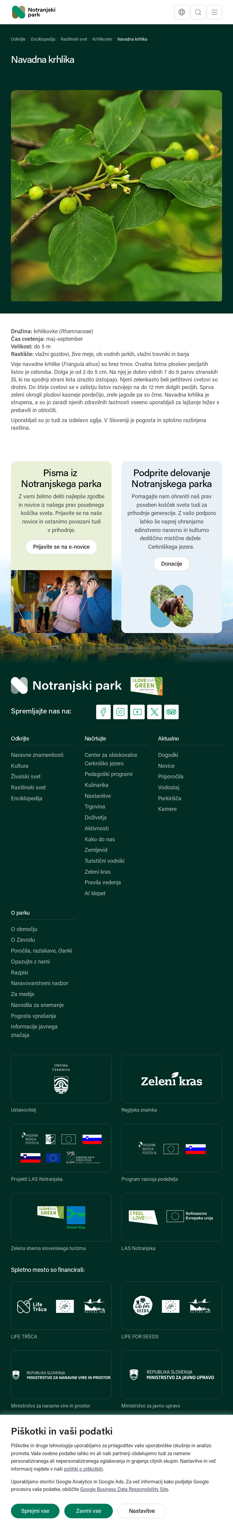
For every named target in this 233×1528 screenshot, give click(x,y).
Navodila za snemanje (37, 1005)
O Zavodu (23, 940)
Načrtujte (95, 739)
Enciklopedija (43, 39)
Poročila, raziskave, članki (41, 951)
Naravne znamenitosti (37, 755)
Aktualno (168, 739)
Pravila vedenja (103, 883)
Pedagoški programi (109, 775)
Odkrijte (18, 39)
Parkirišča (169, 799)
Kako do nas (100, 840)
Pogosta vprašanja (33, 1016)
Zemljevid (96, 850)
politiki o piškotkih (83, 1469)
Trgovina (95, 807)
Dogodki (168, 755)
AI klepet (95, 894)
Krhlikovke (102, 39)
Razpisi (19, 973)
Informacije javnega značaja (34, 1031)
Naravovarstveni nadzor (39, 984)
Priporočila (171, 777)
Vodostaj (168, 788)
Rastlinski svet (74, 39)
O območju (24, 930)
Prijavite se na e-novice (61, 547)
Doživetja (96, 818)
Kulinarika (97, 785)
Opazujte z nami (30, 962)
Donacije (171, 564)
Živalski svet (26, 777)
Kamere (167, 809)
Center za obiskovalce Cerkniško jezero (111, 760)
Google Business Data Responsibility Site (124, 1489)
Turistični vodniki (104, 861)
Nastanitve (98, 796)
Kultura (20, 766)
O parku (20, 913)
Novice (166, 766)
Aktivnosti (97, 829)
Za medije (22, 995)
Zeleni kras (98, 872)
